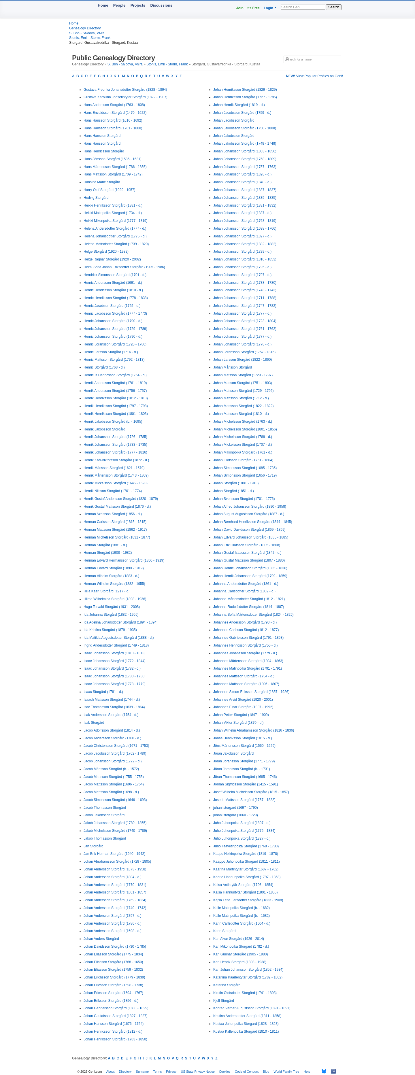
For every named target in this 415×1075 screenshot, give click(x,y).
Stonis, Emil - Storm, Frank (89, 38)
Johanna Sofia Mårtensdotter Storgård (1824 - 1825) (253, 615)
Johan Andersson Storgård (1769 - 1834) (115, 900)
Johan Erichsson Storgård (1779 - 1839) (114, 977)
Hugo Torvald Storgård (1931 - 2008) (112, 607)
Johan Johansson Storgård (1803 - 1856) (244, 151)
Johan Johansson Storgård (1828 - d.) (242, 174)
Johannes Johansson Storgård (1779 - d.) (245, 653)
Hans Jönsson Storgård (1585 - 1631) (113, 159)
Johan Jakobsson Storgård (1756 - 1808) (244, 128)
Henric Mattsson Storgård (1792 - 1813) (114, 360)
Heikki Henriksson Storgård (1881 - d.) (113, 205)
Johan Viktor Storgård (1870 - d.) (238, 723)
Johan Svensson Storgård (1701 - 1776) (244, 499)
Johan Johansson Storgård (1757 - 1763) (244, 167)
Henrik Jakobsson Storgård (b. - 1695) (113, 422)
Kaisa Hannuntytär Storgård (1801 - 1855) (245, 892)
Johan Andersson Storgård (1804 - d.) (113, 877)
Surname (142, 1071)
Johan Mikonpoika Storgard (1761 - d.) (242, 452)
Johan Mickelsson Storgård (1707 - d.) (242, 445)
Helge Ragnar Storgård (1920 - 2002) (112, 259)
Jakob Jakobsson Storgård (104, 815)
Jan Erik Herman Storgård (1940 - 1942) (114, 854)
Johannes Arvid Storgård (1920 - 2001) (243, 700)
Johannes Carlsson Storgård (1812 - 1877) (246, 630)
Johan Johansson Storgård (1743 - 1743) (244, 290)
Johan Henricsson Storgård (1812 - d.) (113, 1031)
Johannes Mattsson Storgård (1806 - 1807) (246, 684)
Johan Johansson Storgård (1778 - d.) (242, 344)
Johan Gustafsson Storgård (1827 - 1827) (115, 1016)
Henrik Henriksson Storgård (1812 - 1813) (116, 398)
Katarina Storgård (226, 985)
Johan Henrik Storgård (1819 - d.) (239, 105)
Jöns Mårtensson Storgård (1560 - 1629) (244, 746)
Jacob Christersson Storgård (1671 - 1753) (116, 746)
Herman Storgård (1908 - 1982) (108, 553)
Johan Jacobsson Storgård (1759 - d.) (242, 113)
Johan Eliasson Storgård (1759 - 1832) (113, 970)
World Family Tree (286, 1071)
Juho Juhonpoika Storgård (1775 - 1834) (244, 831)
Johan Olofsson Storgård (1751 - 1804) (243, 460)
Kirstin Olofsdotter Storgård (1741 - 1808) (245, 993)
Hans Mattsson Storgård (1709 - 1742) (113, 174)
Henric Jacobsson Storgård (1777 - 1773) (115, 313)
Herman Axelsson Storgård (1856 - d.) (113, 514)
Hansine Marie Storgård (102, 182)
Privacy (171, 1071)
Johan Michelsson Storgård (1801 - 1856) (245, 429)
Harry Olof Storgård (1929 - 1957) (109, 190)
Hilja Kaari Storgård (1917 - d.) (107, 591)
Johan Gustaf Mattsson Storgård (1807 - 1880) (249, 560)
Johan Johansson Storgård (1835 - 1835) (244, 198)
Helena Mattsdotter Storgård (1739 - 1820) (116, 244)
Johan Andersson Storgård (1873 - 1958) (115, 869)
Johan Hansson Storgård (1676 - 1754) (114, 1024)
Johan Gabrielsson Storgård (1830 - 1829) (116, 1008)
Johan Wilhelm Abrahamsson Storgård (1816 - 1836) (253, 730)
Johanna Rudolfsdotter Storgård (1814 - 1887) (248, 607)
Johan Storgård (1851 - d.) (233, 491)
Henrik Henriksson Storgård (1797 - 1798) (116, 406)
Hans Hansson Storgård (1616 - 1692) (113, 120)
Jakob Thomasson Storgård (105, 838)
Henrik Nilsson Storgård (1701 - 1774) (113, 491)
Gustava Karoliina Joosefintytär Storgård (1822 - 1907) (125, 97)
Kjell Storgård (223, 1001)
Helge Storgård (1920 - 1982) (106, 252)
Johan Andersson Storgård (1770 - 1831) (115, 885)
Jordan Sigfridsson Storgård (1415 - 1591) (245, 784)
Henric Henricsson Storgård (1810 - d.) (113, 290)
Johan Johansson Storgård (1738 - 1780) (244, 283)
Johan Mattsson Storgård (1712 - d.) (241, 398)
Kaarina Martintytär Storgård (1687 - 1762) (245, 869)
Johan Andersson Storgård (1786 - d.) (113, 923)
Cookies (225, 1071)
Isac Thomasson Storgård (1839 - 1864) (114, 707)
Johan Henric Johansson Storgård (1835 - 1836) (250, 568)
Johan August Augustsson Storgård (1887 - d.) (248, 514)
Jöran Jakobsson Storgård (233, 753)
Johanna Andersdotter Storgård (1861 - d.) (245, 584)
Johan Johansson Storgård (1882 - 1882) (244, 244)
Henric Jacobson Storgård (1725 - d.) (112, 306)
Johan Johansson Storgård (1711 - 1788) (244, 298)
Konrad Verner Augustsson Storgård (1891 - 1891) (251, 1008)
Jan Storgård (93, 846)
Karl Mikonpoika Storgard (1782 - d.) (241, 946)
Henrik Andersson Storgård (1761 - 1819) (115, 383)
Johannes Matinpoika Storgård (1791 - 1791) (247, 668)
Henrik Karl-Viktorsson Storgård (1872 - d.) (116, 460)
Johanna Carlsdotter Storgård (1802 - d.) (244, 591)
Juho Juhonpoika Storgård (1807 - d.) (242, 823)
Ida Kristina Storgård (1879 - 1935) (110, 630)
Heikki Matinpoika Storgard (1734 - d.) (113, 213)
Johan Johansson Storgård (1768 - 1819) (244, 221)
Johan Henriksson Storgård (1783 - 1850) (115, 1039)
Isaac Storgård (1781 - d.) (103, 692)
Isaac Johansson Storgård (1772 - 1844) (115, 661)
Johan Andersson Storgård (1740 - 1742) (115, 908)
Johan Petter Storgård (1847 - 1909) (241, 715)
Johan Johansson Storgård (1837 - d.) (242, 213)
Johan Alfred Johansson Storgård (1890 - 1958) (249, 507)
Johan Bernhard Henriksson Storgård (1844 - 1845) (252, 522)
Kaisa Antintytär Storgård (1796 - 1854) (243, 885)
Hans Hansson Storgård (102, 136)
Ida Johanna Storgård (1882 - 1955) (111, 615)
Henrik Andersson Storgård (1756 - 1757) (115, 391)
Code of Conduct (247, 1071)
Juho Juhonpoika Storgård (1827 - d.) (242, 838)
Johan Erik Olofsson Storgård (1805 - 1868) (246, 545)
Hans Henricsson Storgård (104, 151)
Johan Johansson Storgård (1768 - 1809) (244, 159)
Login (268, 8)
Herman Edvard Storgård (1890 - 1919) (114, 568)
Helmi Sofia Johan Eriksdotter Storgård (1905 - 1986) (124, 267)
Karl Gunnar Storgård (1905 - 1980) (240, 954)
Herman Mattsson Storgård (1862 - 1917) (115, 530)
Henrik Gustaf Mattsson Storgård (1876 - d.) (117, 507)
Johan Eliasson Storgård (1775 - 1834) (113, 954)
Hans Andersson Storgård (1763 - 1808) (114, 105)
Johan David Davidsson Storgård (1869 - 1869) (249, 530)
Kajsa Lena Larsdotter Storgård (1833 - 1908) (248, 900)
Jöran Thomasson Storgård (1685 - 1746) (245, 777)
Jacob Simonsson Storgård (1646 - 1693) (115, 800)
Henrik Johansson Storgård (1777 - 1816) (115, 452)
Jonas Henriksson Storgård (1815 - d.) (242, 738)
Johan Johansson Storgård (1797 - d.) (242, 275)
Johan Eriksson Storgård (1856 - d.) (111, 1001)
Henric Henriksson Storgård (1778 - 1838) (116, 298)
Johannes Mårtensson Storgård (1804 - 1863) (248, 661)
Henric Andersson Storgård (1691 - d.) (113, 283)
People (119, 5)
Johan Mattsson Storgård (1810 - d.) (241, 414)
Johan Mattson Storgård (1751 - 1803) (242, 383)
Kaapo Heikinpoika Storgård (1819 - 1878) (245, 854)
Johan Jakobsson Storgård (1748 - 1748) (244, 143)
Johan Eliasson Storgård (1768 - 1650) (113, 962)
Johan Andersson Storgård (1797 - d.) (113, 916)
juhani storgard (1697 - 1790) (235, 808)
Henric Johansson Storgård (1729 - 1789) (115, 329)
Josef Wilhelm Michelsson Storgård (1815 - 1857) (251, 792)
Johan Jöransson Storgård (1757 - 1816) (244, 352)
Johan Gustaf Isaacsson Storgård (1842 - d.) (247, 553)
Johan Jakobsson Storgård (233, 136)
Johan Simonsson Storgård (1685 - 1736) (245, 468)
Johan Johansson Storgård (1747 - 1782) (244, 306)
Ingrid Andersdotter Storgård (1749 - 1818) (116, 645)
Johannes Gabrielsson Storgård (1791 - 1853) (248, 638)
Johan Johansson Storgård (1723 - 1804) (244, 321)
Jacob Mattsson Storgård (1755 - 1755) (114, 777)
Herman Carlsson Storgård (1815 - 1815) (115, 522)
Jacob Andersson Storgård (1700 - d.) (112, 738)
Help (307, 1071)
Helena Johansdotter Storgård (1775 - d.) (115, 236)
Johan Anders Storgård (101, 939)
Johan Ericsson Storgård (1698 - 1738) (113, 985)
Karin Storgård (224, 931)
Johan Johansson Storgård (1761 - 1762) (244, 329)
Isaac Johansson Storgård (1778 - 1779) (115, 684)
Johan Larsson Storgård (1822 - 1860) (242, 360)
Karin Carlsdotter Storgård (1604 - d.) (241, 923)
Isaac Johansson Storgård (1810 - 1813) (115, 653)
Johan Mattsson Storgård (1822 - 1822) (243, 406)
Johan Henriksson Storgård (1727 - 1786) (245, 97)
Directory (125, 1071)
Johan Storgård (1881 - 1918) (236, 483)
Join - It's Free (248, 8)
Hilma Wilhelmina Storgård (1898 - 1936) (115, 599)
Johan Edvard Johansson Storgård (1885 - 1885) (250, 537)
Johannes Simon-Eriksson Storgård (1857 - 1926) (251, 692)
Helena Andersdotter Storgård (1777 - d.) (115, 228)
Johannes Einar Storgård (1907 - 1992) (243, 707)
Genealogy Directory (85, 28)
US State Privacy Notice (197, 1071)
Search (333, 7)
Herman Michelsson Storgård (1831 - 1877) (117, 537)
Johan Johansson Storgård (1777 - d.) (242, 313)
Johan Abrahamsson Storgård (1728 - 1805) (117, 861)
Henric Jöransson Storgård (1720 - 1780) (115, 344)
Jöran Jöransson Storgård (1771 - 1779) (244, 761)
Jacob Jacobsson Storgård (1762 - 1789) (115, 753)
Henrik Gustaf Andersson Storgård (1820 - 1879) (121, 499)
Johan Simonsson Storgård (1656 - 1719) (245, 475)
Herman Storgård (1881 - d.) (105, 545)
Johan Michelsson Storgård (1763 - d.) (242, 422)
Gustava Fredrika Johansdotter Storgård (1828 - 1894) (125, 90)
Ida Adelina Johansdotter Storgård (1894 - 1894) (121, 622)
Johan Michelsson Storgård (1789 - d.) (242, 437)
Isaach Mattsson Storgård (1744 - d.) (112, 700)
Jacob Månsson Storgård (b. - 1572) (111, 769)
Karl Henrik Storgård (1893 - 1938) (239, 962)
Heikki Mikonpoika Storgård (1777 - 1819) (115, 221)
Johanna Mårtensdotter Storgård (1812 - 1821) (249, 599)
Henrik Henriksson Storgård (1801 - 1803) (116, 414)
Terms (157, 1071)
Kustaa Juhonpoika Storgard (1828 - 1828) (246, 1024)
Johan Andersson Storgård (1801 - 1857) (115, 892)
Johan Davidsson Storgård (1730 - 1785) (115, 946)
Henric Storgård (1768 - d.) (104, 367)
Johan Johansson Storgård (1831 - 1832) (244, 205)
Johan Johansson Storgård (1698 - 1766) (244, 228)
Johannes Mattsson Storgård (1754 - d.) (243, 676)
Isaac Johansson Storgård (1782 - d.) (112, 668)
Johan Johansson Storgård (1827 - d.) (242, 236)
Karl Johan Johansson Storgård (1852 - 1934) (248, 970)
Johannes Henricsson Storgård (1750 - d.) (245, 645)
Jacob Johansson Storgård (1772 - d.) (113, 761)
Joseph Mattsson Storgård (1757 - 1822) (244, 800)
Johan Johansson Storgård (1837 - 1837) (244, 190)
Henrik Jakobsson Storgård (104, 429)
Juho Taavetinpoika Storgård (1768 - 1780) (246, 846)
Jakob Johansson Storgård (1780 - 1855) (115, 823)
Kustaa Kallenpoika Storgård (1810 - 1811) (246, 1031)
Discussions (161, 5)
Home (103, 5)
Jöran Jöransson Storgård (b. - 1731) (241, 769)
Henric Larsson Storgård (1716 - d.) (111, 352)
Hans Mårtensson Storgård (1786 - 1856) (115, 167)
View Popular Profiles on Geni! (314, 76)
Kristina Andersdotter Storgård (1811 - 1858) (247, 1016)
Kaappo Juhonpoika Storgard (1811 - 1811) (246, 861)
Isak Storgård (94, 723)
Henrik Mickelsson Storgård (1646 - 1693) (116, 483)
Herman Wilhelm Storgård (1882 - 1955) (114, 584)
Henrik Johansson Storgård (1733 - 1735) (115, 445)
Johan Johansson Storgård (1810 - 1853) (244, 259)
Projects (138, 5)
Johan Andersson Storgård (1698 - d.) (113, 931)
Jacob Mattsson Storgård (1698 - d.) (111, 792)
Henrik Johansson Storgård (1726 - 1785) (115, 437)
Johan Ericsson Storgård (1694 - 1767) (113, 993)
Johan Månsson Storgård (232, 367)
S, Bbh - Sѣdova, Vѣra (86, 33)
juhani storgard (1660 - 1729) (235, 815)
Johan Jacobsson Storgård (233, 120)
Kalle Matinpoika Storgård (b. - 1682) (241, 908)
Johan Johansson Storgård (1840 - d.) (242, 182)
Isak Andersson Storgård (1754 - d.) (111, 715)
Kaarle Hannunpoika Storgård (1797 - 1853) (246, 877)
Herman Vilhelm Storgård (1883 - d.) (111, 576)
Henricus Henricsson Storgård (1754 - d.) (115, 375)
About (110, 1071)
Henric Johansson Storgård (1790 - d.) (113, 321)
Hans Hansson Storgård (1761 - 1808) (113, 128)
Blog (266, 1071)
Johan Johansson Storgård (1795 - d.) (242, 267)
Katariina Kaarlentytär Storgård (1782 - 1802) (247, 977)
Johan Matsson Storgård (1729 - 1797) (243, 375)
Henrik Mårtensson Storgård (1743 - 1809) (116, 475)
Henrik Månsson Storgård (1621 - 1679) (114, 468)
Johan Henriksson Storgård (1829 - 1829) (245, 90)
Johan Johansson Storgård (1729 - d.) (242, 252)
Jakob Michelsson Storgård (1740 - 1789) (115, 831)
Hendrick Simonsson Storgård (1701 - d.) (115, 275)
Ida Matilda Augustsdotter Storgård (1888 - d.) (119, 638)
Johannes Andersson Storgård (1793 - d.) (245, 622)
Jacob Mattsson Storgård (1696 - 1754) (114, 784)
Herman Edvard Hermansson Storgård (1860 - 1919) (124, 560)
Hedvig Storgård (96, 198)
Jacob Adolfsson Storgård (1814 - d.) (112, 730)
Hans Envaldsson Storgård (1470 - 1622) (115, 113)
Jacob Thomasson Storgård (105, 808)
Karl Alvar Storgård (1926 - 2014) (238, 939)
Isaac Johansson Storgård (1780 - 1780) (115, 676)
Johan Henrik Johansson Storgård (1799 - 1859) (250, 576)
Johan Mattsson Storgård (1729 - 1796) (243, 391)
